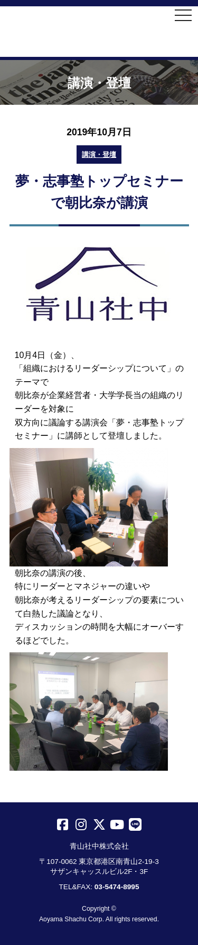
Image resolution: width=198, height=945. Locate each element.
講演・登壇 (99, 154)
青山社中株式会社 (99, 32)
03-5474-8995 (117, 887)
